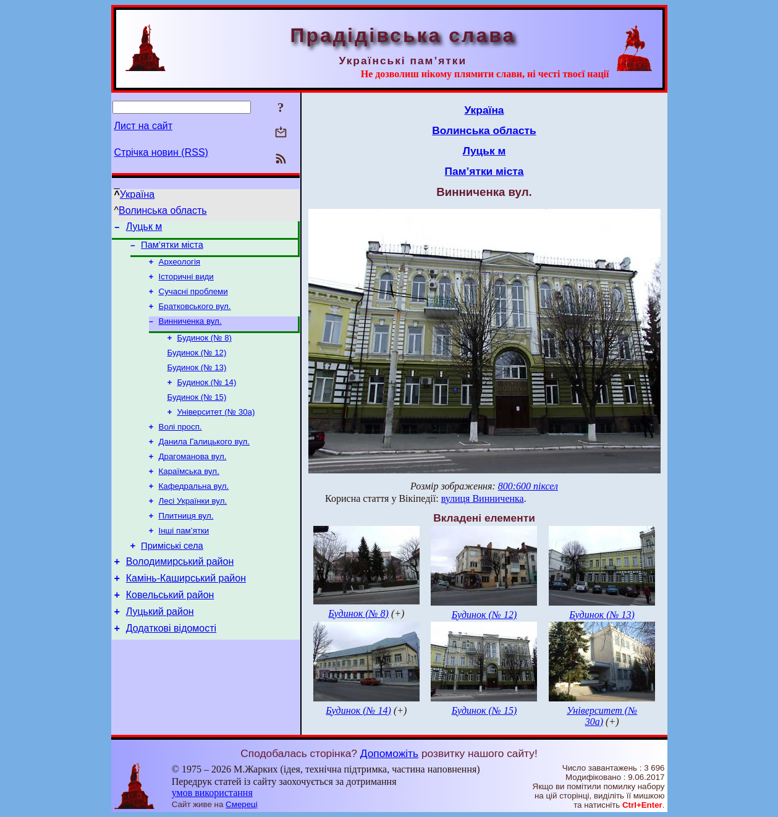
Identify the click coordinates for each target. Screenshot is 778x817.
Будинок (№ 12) (197, 365)
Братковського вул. (195, 315)
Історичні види (186, 282)
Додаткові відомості (171, 666)
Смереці (242, 804)
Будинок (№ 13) (197, 381)
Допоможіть (389, 753)
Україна (137, 194)
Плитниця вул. (186, 541)
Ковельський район (170, 629)
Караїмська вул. (189, 493)
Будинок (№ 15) (197, 413)
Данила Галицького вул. (204, 461)
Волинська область (163, 210)
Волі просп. (180, 445)
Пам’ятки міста (172, 248)
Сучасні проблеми (193, 298)
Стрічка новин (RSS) (161, 152)
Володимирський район (180, 592)
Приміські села (172, 575)
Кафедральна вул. (194, 509)
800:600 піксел (528, 486)
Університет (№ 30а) (216, 429)
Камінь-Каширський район (186, 611)
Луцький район (160, 648)
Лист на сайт (143, 126)
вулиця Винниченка (482, 498)
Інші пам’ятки (184, 557)
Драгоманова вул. (193, 477)
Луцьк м (144, 228)
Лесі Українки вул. (193, 525)
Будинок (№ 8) (204, 348)
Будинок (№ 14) (207, 397)
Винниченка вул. (190, 331)
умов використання (212, 792)
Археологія (180, 266)
